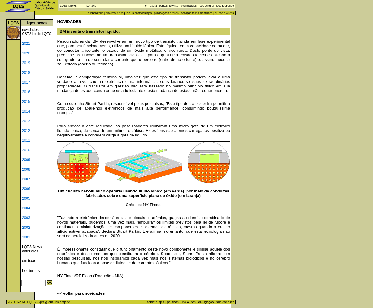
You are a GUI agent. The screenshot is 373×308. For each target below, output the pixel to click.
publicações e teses (166, 13)
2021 (26, 43)
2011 (26, 140)
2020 (26, 53)
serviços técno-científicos (196, 13)
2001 (26, 237)
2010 (26, 150)
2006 (26, 189)
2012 (26, 131)
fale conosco (225, 302)
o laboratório (95, 13)
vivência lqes (188, 5)
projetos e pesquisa (118, 13)
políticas (173, 302)
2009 (26, 160)
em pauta (151, 5)
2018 (26, 72)
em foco (28, 261)
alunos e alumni (224, 13)
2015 (26, 102)
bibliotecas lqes (142, 13)
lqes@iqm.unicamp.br (54, 302)
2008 (26, 169)
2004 (26, 208)
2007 (26, 179)
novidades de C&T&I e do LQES (36, 32)
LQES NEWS (68, 5)
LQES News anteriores (32, 249)
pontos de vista (168, 5)
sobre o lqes (155, 302)
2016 (26, 92)
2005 (26, 198)
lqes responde (224, 5)
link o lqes (188, 302)
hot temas (31, 270)
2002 (26, 227)
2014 (26, 111)
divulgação (206, 302)
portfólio (91, 5)
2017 (26, 82)
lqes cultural (206, 5)
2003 (26, 218)
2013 (26, 121)
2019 (26, 63)
